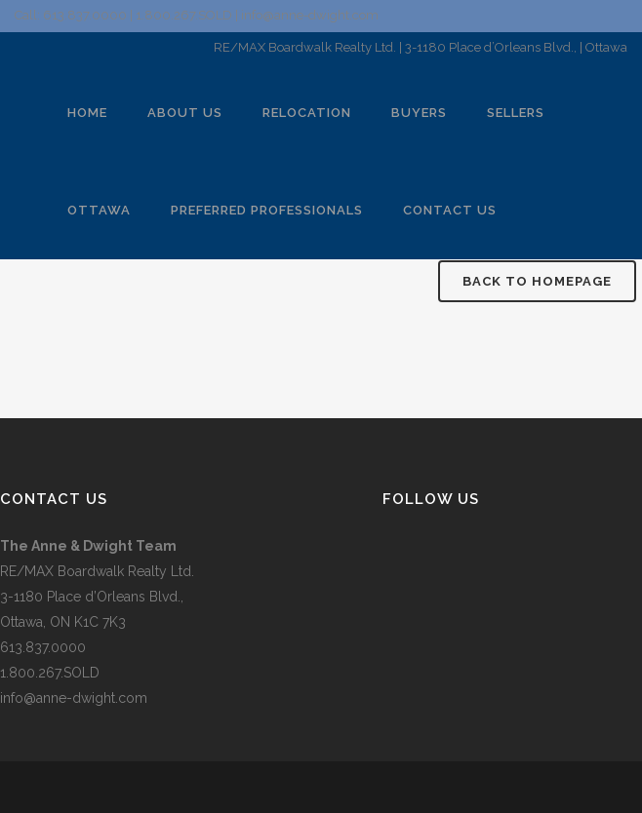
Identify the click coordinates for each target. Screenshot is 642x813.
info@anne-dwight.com (73, 698)
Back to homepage (537, 281)
